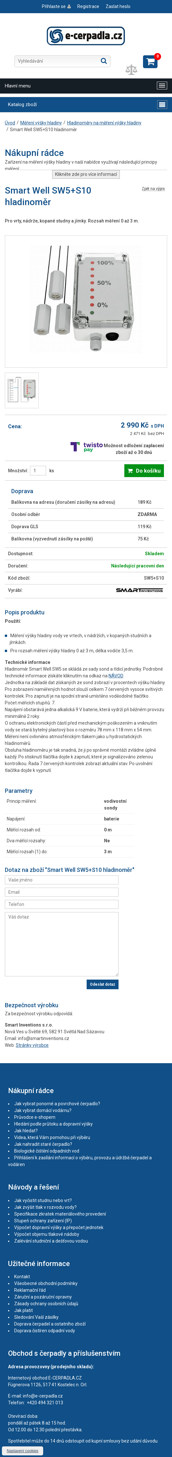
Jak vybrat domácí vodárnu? (43, 1110)
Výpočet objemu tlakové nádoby (46, 1234)
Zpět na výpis (153, 189)
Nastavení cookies (22, 1451)
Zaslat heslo (118, 6)
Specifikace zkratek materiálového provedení (60, 1214)
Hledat (104, 61)
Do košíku (148, 470)
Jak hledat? (26, 1130)
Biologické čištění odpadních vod (46, 1151)
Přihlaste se (54, 6)
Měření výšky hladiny (41, 122)
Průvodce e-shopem (34, 1117)
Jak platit (23, 1310)
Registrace (88, 6)
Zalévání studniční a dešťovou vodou (51, 1241)
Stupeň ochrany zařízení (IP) (43, 1220)
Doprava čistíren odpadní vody (44, 1330)
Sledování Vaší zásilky (36, 1317)
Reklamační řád (30, 1290)
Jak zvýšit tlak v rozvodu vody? (45, 1207)
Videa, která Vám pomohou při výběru (52, 1137)
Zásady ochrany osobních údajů (46, 1303)
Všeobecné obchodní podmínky (46, 1283)
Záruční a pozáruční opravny (43, 1296)
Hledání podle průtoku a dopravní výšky (53, 1124)
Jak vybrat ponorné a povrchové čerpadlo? (57, 1103)
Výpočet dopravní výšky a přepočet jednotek (58, 1227)
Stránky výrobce (32, 1045)
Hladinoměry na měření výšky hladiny (104, 122)
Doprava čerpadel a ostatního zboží (50, 1323)
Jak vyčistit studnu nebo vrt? (43, 1200)
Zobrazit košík (150, 61)
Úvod (10, 122)
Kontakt (22, 1276)
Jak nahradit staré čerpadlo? (43, 1144)
